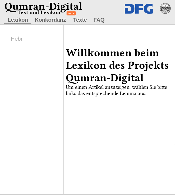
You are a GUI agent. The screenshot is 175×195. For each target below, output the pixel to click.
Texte (80, 20)
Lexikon (18, 20)
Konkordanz (50, 20)
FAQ (98, 20)
